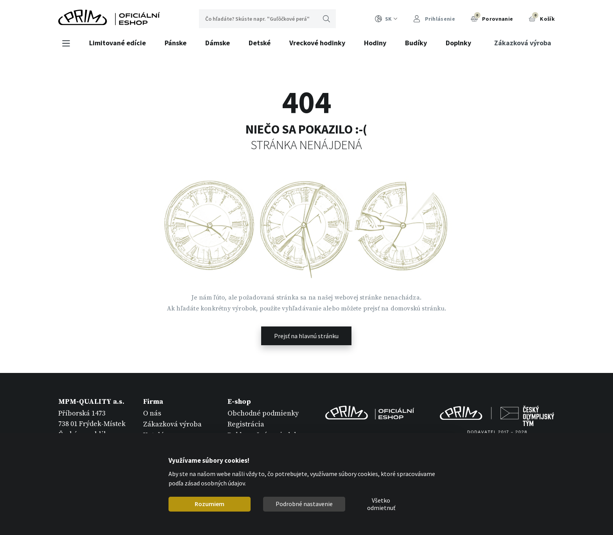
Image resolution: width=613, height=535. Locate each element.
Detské (260, 42)
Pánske (175, 42)
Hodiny (375, 42)
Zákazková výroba (522, 42)
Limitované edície (117, 42)
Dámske (217, 42)
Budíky (416, 42)
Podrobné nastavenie (304, 504)
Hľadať (326, 18)
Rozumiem (209, 504)
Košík (542, 18)
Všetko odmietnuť (381, 504)
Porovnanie (492, 18)
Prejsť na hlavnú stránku (306, 336)
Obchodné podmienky (263, 413)
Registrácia (246, 424)
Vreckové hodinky (317, 42)
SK (386, 19)
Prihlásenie (434, 19)
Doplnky (458, 42)
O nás (152, 413)
